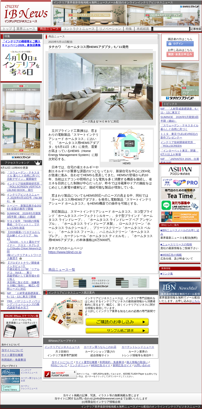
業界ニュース (26, 28)
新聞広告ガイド (122, 365)
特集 (129, 28)
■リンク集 (166, 273)
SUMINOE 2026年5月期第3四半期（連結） (179, 118)
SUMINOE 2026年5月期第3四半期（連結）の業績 (24, 215)
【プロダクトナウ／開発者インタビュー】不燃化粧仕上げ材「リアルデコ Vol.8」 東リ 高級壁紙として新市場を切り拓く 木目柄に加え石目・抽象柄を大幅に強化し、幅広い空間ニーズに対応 (23, 275)
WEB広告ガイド (101, 365)
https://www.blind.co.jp (64, 252)
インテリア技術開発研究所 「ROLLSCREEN (178, 144)
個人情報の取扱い (137, 362)
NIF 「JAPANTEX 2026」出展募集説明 (179, 160)
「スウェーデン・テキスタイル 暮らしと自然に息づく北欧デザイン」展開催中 (23, 176)
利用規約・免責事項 (13, 359)
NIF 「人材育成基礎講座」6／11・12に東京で (179, 110)
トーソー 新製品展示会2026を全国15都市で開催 (24, 207)
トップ (7, 28)
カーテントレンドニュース (138, 347)
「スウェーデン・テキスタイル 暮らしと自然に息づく (179, 127)
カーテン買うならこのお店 (100, 347)
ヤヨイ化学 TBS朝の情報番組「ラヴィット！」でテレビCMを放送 (23, 224)
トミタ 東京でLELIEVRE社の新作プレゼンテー (179, 135)
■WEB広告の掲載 (171, 254)
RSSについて (59, 365)
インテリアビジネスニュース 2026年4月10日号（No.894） (24, 198)
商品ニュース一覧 (61, 269)
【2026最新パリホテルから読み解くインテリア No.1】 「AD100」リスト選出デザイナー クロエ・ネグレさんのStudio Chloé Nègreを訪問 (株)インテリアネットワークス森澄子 (24, 245)
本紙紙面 (143, 28)
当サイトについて (12, 350)
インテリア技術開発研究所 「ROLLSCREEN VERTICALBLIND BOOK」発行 (24, 187)
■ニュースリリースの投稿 (176, 244)
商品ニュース (49, 28)
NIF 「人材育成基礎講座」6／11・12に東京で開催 (24, 295)
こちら (196, 300)
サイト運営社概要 (12, 354)
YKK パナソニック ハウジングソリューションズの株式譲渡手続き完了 (23, 304)
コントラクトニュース (79, 28)
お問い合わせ (142, 365)
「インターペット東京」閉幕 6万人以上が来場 (179, 152)
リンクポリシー (79, 365)
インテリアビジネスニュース (62, 347)
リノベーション (110, 28)
